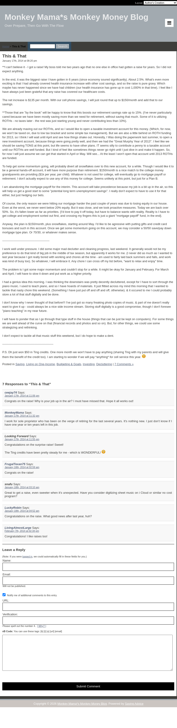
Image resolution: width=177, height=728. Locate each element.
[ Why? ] (41, 626)
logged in (27, 556)
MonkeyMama (14, 412)
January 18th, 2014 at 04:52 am (22, 510)
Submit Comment (88, 693)
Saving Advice (134, 710)
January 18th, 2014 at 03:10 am (22, 487)
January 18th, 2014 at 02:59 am (22, 467)
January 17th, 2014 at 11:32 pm (22, 415)
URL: (6, 600)
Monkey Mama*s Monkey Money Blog (82, 710)
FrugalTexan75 (15, 464)
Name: (7, 560)
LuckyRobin (13, 507)
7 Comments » (123, 364)
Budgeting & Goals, (69, 364)
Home (5, 46)
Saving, (20, 364)
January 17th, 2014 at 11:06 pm (22, 395)
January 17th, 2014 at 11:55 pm (22, 439)
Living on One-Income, (41, 364)
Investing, (89, 364)
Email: (7, 574)
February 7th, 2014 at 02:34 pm (22, 530)
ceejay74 (11, 392)
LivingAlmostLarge (18, 527)
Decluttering (104, 364)
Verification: (10, 614)
